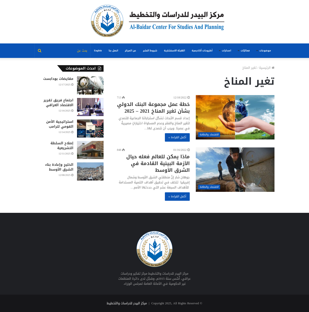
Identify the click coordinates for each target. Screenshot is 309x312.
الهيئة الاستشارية (174, 50)
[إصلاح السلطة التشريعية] (90, 150)
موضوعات (265, 50)
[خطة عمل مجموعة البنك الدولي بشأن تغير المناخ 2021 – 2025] (235, 117)
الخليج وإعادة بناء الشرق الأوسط (59, 167)
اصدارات (226, 50)
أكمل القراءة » (177, 137)
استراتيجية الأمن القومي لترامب (59, 124)
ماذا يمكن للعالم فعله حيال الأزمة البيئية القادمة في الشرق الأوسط (158, 163)
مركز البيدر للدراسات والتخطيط (127, 303)
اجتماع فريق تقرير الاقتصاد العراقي (58, 102)
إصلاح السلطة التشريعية (61, 145)
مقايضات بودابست (58, 79)
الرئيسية (266, 68)
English (98, 50)
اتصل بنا (113, 50)
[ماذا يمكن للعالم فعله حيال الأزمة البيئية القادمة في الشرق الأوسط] (235, 169)
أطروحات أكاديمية (202, 50)
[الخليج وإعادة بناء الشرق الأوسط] (90, 171)
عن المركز (130, 50)
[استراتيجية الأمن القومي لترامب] (90, 128)
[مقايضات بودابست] (90, 85)
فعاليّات (245, 50)
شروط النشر (150, 50)
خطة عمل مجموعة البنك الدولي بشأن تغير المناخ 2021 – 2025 (153, 108)
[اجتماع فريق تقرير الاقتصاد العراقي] (90, 107)
